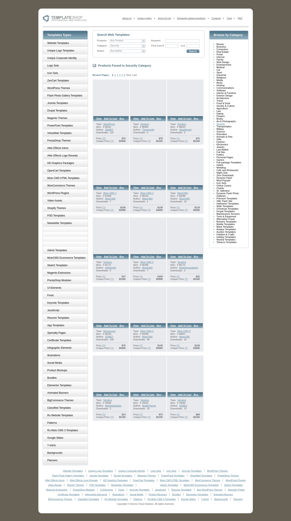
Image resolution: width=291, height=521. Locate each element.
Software (221, 90)
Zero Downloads (225, 175)
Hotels (220, 165)
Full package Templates (229, 162)
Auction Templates (226, 232)
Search (193, 51)
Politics (220, 154)
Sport (219, 72)
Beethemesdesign (188, 267)
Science (221, 131)
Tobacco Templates (227, 242)
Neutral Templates (226, 239)
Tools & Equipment (226, 216)
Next (128, 75)
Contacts (216, 18)
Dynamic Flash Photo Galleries (228, 194)
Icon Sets (221, 183)
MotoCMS (110, 198)
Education (222, 134)
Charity (220, 188)
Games (220, 160)
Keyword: (156, 40)
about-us (127, 18)
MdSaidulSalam (113, 405)
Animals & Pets (225, 136)
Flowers (221, 116)
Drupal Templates (226, 211)
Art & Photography (226, 121)
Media (220, 80)
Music (220, 82)
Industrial (221, 75)
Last (134, 75)
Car (218, 70)
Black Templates (225, 226)
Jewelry (221, 147)
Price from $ (157, 45)
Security (221, 124)
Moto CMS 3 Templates (146, 194)
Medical (221, 67)
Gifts (219, 139)
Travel (220, 100)
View (99, 118)
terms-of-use (164, 18)
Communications (225, 88)
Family (220, 59)
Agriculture (222, 108)
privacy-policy (144, 18)
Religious (221, 77)
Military (220, 129)
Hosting (221, 85)
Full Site (221, 152)
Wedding (221, 167)
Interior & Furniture (226, 93)
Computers (222, 49)
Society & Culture (226, 106)
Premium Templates (227, 198)
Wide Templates (225, 206)
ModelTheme (149, 405)
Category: (102, 45)
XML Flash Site (224, 201)
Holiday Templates (226, 237)
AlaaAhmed (185, 129)
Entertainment (224, 64)
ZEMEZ (109, 129)
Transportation (224, 126)
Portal (220, 54)
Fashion (221, 142)
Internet (221, 57)
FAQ (240, 18)
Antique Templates (226, 229)
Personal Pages (225, 157)
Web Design (223, 62)
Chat (229, 18)
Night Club (222, 172)
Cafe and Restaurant (227, 170)
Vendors (144, 124)
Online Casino (224, 185)
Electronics (222, 144)
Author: (101, 51)
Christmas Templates (228, 208)
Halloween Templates (228, 203)
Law (219, 111)
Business (221, 46)
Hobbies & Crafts (225, 234)
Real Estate (223, 52)
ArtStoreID (110, 267)
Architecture (223, 98)
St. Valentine (223, 190)
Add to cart (110, 118)
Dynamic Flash (224, 178)
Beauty (220, 44)
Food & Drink (223, 103)
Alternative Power (226, 219)
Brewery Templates (227, 221)
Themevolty (148, 129)
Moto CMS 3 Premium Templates (113, 194)
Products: (102, 40)
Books (220, 118)
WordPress (109, 124)
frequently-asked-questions (191, 18)
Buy (122, 118)
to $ (183, 45)
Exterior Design (225, 95)
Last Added (222, 149)
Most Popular (224, 180)
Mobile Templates (226, 224)
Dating (220, 113)
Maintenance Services (228, 214)
